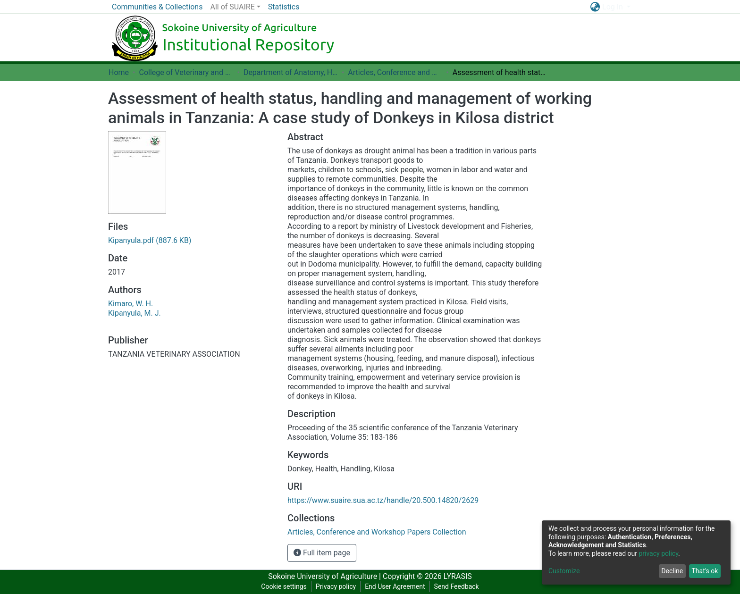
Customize (564, 571)
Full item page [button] (322, 552)
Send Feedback (456, 586)
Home (119, 72)
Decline (672, 571)
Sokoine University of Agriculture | (325, 576)
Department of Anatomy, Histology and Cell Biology (291, 72)
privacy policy (658, 553)
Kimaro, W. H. (130, 303)
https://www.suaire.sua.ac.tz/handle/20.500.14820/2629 (383, 500)
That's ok (704, 571)
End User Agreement (395, 586)
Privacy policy (336, 586)
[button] (595, 7)
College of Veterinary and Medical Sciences (186, 72)
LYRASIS (458, 576)
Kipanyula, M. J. (134, 313)
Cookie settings (284, 586)
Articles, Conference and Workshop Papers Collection (395, 72)
